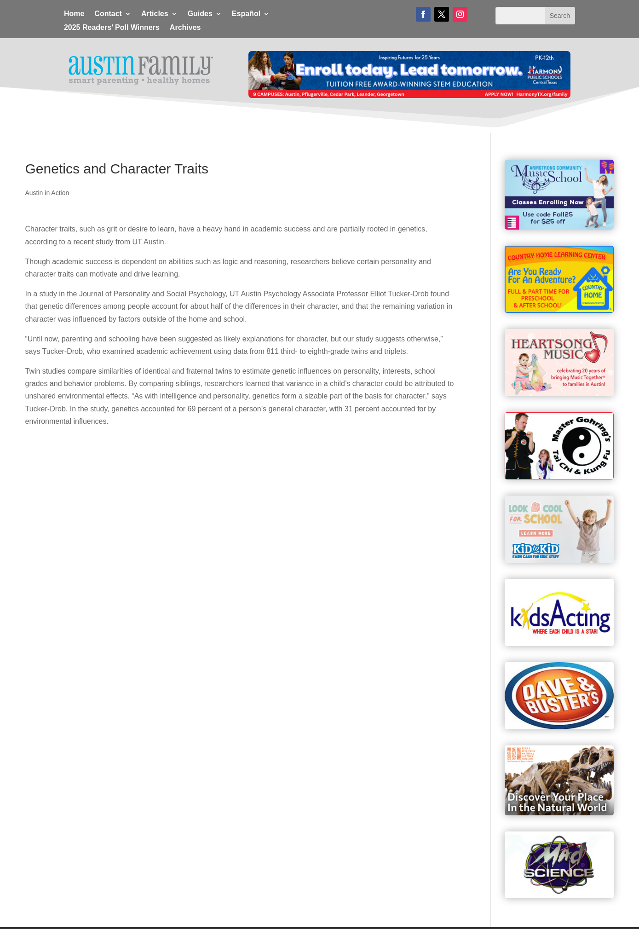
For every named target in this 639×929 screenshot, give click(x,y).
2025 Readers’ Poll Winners (112, 27)
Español (246, 14)
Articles (154, 14)
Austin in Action (47, 192)
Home (74, 14)
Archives (185, 27)
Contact (108, 14)
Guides (200, 14)
